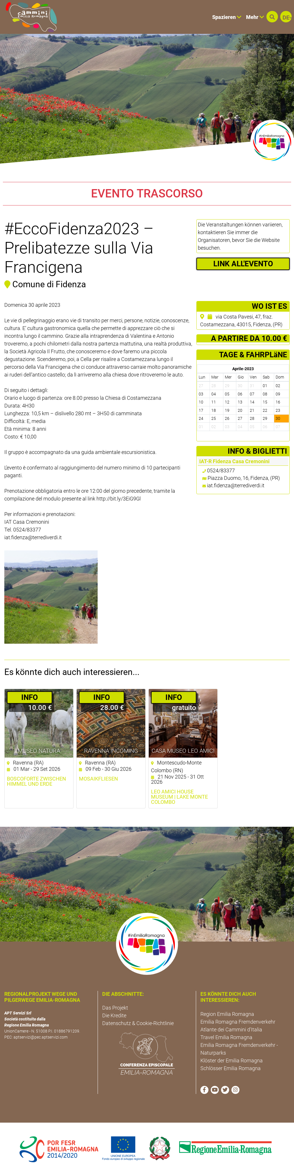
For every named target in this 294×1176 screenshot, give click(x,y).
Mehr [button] (255, 17)
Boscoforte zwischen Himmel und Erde (36, 781)
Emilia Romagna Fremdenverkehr (237, 1022)
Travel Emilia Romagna (226, 1037)
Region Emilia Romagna (227, 1014)
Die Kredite (114, 1015)
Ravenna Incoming (111, 750)
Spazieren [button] (226, 17)
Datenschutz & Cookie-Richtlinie (138, 1023)
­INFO (29, 697)
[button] (272, 16)
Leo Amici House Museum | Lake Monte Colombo (179, 797)
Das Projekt (115, 1008)
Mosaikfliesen (98, 778)
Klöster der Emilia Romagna (231, 1060)
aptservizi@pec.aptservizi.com (40, 1037)
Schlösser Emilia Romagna (230, 1068)
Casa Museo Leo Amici (183, 750)
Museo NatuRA (39, 750)
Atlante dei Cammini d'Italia (231, 1029)
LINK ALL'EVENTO (243, 263)
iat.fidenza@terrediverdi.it (235, 485)
